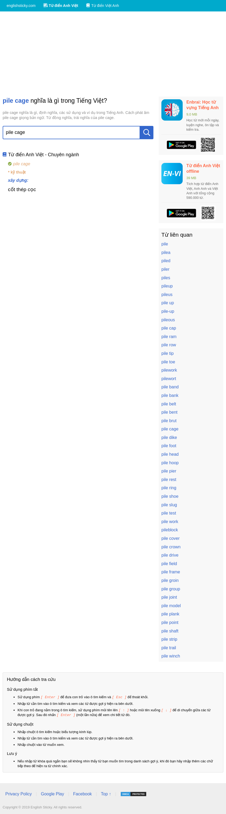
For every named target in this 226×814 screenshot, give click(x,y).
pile (164, 244)
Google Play (52, 793)
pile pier (168, 471)
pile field (169, 563)
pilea (165, 252)
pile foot (168, 445)
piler (165, 269)
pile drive (169, 555)
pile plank (170, 614)
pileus (167, 294)
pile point (169, 622)
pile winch (170, 656)
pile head (170, 454)
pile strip (169, 639)
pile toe (168, 362)
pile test (168, 513)
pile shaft (169, 631)
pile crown (171, 547)
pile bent (169, 412)
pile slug (169, 505)
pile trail (168, 648)
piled (165, 260)
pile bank (169, 395)
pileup (167, 286)
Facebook (82, 793)
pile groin (170, 580)
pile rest (168, 479)
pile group (170, 589)
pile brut (169, 420)
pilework (169, 370)
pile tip (167, 353)
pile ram (169, 336)
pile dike (169, 437)
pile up (167, 303)
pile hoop (170, 463)
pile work (169, 521)
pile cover (170, 538)
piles (165, 278)
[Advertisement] (113, 54)
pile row (168, 345)
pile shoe (169, 496)
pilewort (168, 378)
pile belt (168, 404)
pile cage (169, 429)
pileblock (169, 530)
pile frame (170, 572)
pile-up (167, 311)
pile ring (168, 488)
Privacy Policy (18, 793)
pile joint (169, 597)
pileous (168, 320)
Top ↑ (106, 793)
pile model (171, 605)
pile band (170, 387)
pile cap (168, 328)
